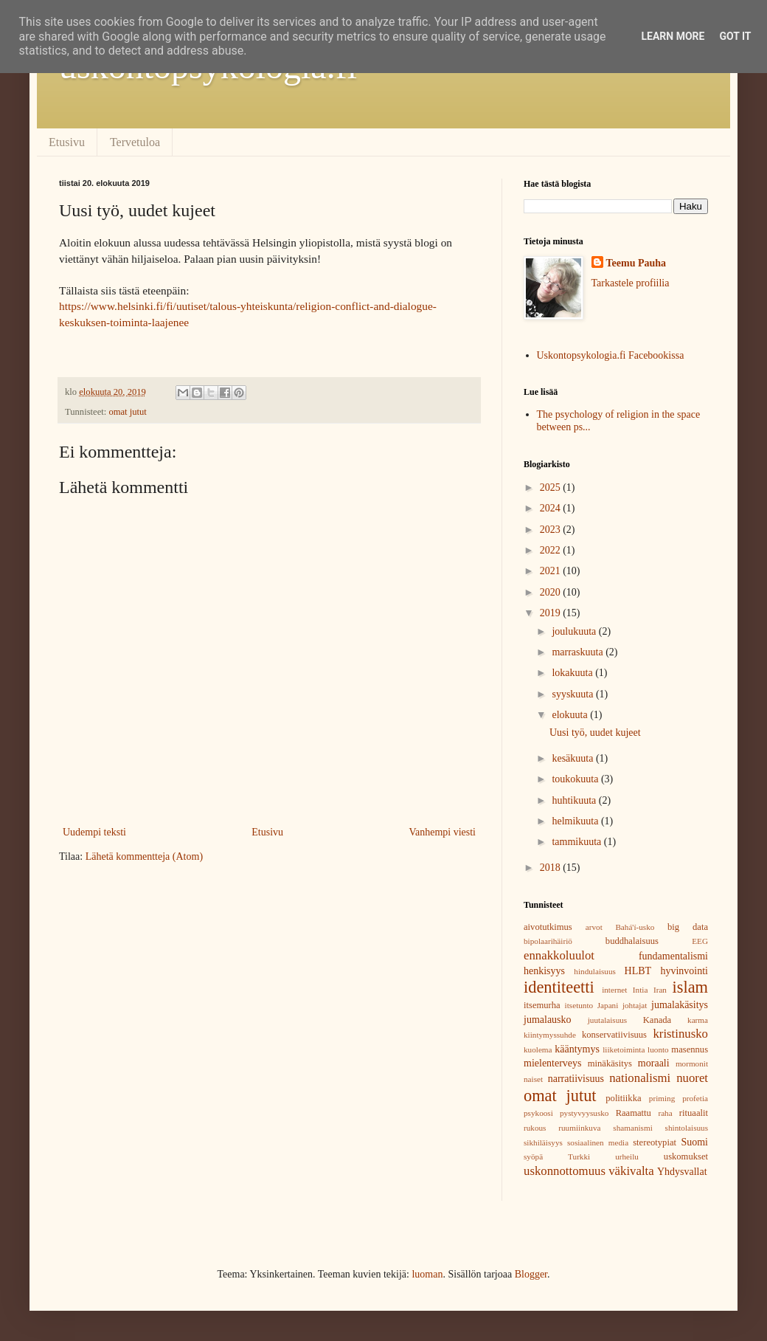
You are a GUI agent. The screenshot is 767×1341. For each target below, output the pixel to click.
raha (665, 1113)
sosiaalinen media (597, 1142)
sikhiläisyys (543, 1142)
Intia (640, 989)
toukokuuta (576, 779)
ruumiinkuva (579, 1127)
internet (614, 989)
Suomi (694, 1142)
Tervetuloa (135, 142)
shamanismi (632, 1127)
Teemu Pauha (636, 263)
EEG (700, 941)
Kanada (657, 1020)
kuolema (538, 1049)
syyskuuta (574, 694)
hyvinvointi (684, 970)
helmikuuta (576, 821)
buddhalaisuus (632, 941)
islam (691, 987)
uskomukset (686, 1156)
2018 (551, 867)
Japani (608, 1005)
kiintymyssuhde (550, 1034)
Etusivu (67, 142)
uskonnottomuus (564, 1171)
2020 (551, 592)
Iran (660, 989)
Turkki (579, 1156)
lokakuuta (573, 672)
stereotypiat (654, 1142)
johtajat (635, 1005)
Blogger (531, 1274)
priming (662, 1098)
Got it (735, 36)
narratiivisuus (576, 1078)
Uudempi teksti (94, 832)
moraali (654, 1063)
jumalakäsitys (679, 1004)
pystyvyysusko (584, 1113)
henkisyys (544, 970)
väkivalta (631, 1171)
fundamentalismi (673, 956)
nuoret (692, 1078)
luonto (658, 1049)
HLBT (638, 970)
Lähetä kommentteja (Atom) (144, 856)
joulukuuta (575, 631)
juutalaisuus (607, 1020)
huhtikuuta (575, 800)
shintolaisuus (686, 1127)
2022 (551, 550)
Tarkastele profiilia (630, 283)
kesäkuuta (573, 758)
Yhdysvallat (682, 1171)
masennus (689, 1049)
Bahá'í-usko (634, 927)
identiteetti (559, 987)
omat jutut (127, 412)
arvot (594, 927)
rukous (535, 1127)
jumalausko (548, 1019)
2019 (551, 612)
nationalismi (639, 1078)
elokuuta (571, 714)
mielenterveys (553, 1063)
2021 (551, 570)
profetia (695, 1098)
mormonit (692, 1063)
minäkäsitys (610, 1063)
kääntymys (577, 1049)
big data (687, 927)
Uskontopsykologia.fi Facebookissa (610, 355)
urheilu (627, 1156)
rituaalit (693, 1113)
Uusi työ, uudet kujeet (595, 732)
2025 (551, 487)
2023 (551, 529)
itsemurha (542, 1005)
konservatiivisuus (614, 1035)
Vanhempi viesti (442, 832)
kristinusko (680, 1034)
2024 (551, 508)
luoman (427, 1274)
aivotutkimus (548, 927)
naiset (533, 1079)
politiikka (623, 1098)
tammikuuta (577, 841)
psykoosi (538, 1113)
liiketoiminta (624, 1049)
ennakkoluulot (559, 955)
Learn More (672, 36)
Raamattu (633, 1113)
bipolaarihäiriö (548, 941)
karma (697, 1020)
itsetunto (579, 1005)
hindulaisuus (595, 971)
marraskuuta (578, 652)
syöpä (533, 1156)
